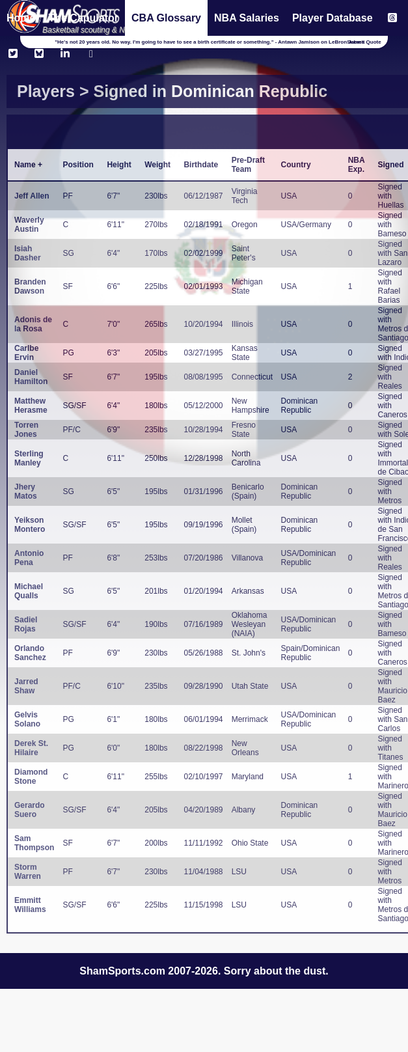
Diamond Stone (31, 777)
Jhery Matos (25, 491)
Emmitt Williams (30, 905)
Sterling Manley (29, 458)
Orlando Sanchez (30, 653)
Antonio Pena (29, 558)
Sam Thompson (34, 843)
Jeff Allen (31, 196)
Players (46, 91)
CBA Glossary (166, 17)
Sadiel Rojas (25, 624)
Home (21, 17)
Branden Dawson (30, 286)
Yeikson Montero (29, 525)
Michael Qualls (28, 591)
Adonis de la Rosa (33, 324)
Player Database (332, 17)
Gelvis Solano (27, 719)
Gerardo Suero (29, 810)
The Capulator (83, 17)
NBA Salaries (246, 17)
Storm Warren (27, 872)
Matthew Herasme (31, 405)
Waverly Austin (29, 224)
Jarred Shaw (26, 686)
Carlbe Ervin (26, 353)
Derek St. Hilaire (31, 748)
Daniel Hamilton (31, 377)
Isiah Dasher (27, 253)
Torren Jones (26, 430)
